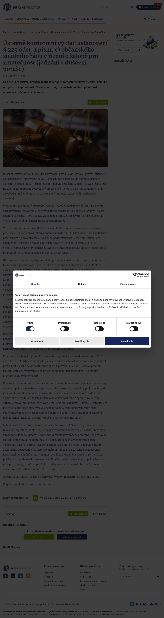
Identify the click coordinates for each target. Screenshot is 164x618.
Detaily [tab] (82, 284)
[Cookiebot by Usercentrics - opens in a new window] (135, 275)
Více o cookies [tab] (128, 284)
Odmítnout (37, 341)
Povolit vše (127, 341)
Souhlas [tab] (35, 284)
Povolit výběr (82, 341)
